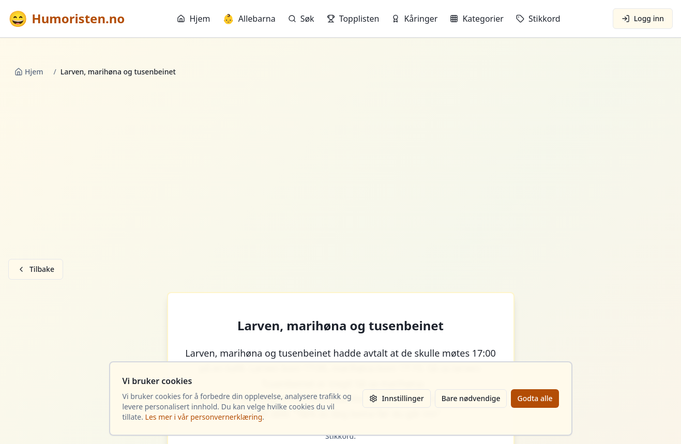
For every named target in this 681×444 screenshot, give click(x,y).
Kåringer (414, 18)
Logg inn (643, 18)
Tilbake (35, 269)
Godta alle (534, 398)
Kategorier (477, 18)
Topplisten (353, 18)
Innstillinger (396, 398)
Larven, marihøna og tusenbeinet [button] (340, 325)
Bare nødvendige (471, 398)
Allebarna (248, 18)
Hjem (193, 18)
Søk (301, 18)
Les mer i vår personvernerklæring (204, 417)
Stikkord (538, 18)
